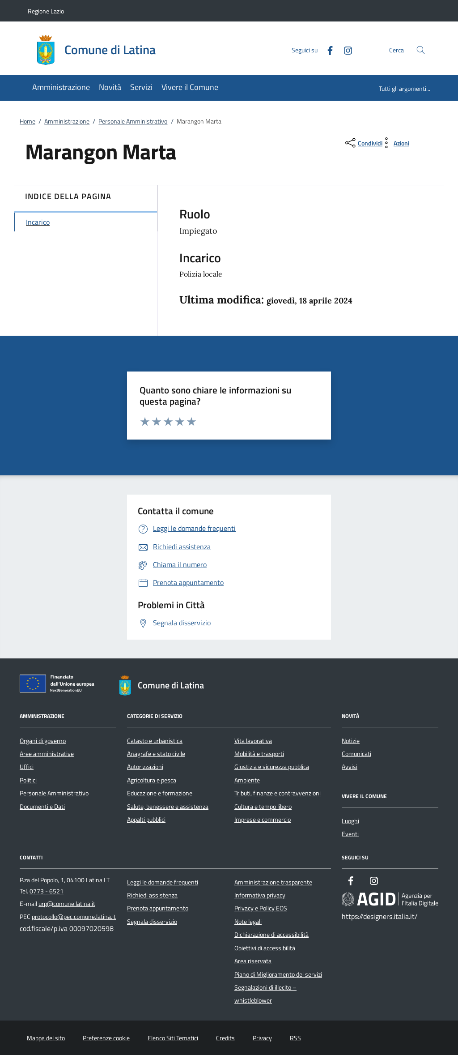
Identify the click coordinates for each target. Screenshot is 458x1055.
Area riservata (252, 961)
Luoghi (350, 821)
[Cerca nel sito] (420, 50)
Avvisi (349, 767)
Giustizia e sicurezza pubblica (271, 767)
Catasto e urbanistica (154, 741)
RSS (295, 1038)
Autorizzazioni (145, 767)
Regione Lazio (46, 11)
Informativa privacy (259, 895)
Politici (28, 780)
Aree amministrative (47, 754)
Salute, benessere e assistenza (167, 807)
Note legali (248, 922)
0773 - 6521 (47, 891)
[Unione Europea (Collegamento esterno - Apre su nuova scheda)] (59, 685)
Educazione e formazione (159, 793)
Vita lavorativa (253, 741)
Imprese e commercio (262, 819)
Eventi (350, 834)
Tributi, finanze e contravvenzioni (277, 793)
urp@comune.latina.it (66, 904)
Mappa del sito (46, 1038)
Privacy (262, 1038)
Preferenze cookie (106, 1038)
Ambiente (247, 780)
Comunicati (356, 754)
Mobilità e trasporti (259, 754)
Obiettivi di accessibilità (264, 948)
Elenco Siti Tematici (173, 1038)
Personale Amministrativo (132, 121)
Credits (225, 1038)
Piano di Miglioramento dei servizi (278, 974)
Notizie (351, 741)
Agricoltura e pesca (151, 780)
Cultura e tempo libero (263, 807)
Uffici (27, 767)
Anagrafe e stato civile (156, 754)
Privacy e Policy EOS (260, 908)
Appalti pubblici (146, 819)
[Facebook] (326, 49)
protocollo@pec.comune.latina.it (74, 917)
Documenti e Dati (42, 807)
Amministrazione (66, 121)
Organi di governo (43, 741)
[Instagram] (344, 49)
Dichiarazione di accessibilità (271, 935)
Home (27, 121)
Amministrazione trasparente (273, 882)
